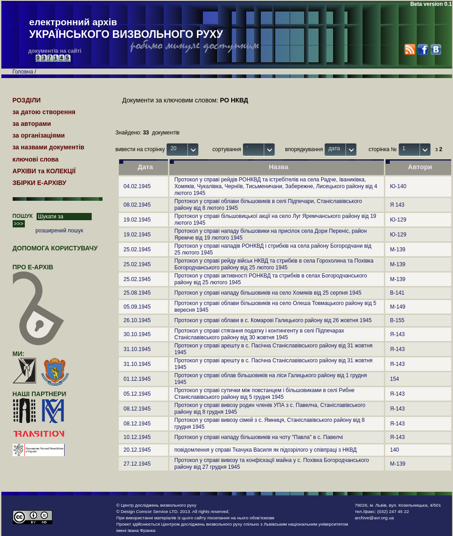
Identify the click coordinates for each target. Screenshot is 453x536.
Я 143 (397, 205)
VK (435, 49)
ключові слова (36, 159)
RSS (410, 49)
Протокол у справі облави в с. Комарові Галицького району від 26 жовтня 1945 (273, 320)
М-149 (398, 307)
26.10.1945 (137, 320)
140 (394, 450)
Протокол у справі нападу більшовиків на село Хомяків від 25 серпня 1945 (267, 293)
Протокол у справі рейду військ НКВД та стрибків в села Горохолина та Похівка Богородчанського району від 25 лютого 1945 (274, 264)
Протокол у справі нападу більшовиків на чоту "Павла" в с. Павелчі (258, 437)
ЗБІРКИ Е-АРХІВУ (39, 182)
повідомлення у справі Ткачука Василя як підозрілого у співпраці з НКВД (265, 450)
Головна (23, 72)
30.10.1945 (137, 334)
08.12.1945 (137, 409)
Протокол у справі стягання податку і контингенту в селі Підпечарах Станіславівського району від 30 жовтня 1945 (259, 334)
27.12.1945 (137, 464)
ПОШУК (23, 216)
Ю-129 (398, 220)
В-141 (397, 293)
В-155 (397, 320)
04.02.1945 (137, 186)
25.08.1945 (137, 293)
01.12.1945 (137, 379)
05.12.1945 (137, 394)
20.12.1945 (137, 450)
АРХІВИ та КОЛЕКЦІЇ (44, 171)
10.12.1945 (137, 437)
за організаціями (39, 135)
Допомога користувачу (55, 248)
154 (394, 379)
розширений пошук (60, 230)
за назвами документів (48, 147)
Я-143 (397, 334)
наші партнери (39, 393)
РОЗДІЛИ (27, 100)
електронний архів (126, 29)
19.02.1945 (137, 220)
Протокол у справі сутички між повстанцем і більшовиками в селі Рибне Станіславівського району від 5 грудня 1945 (264, 393)
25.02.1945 (137, 249)
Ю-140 (398, 186)
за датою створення (44, 112)
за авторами (32, 123)
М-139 (398, 249)
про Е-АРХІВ (39, 271)
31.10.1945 (137, 349)
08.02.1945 (137, 205)
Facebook (422, 49)
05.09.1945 (137, 307)
